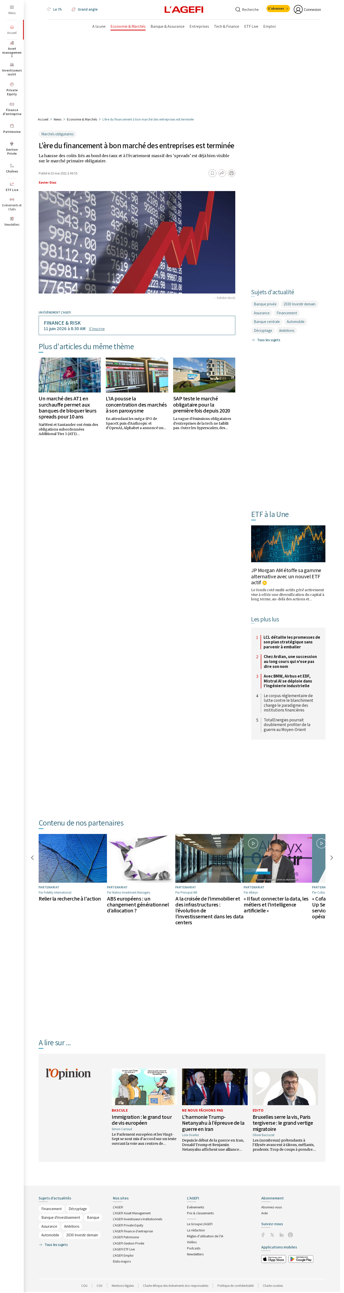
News (57, 119)
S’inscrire (97, 328)
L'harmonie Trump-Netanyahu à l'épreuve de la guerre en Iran (213, 1122)
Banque (93, 1217)
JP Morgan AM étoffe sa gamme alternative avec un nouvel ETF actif (286, 576)
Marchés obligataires (57, 134)
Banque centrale (267, 321)
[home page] (184, 9)
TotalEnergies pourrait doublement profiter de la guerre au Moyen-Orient (287, 725)
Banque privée (265, 304)
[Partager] (222, 173)
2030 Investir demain (300, 304)
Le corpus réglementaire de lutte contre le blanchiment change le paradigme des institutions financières (288, 703)
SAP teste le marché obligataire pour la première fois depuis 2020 (201, 404)
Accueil (43, 119)
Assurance (262, 313)
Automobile (296, 321)
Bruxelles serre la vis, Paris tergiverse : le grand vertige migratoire (283, 1122)
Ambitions (286, 330)
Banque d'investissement (60, 1217)
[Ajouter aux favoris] (212, 173)
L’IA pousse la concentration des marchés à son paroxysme (136, 404)
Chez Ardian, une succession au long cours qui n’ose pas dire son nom (290, 661)
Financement (287, 313)
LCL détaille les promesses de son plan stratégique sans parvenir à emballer (292, 642)
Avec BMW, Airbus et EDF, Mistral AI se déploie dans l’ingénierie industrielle (288, 681)
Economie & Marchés (82, 119)
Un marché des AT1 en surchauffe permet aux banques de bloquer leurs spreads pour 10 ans (67, 407)
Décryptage (263, 330)
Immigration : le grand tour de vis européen (142, 1119)
